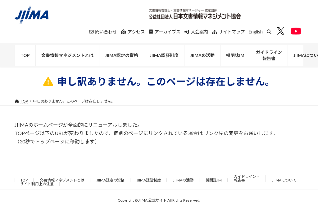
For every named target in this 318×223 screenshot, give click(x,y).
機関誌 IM (214, 180)
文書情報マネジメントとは (62, 180)
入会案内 (196, 31)
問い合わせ (103, 31)
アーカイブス (164, 31)
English (256, 31)
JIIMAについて (284, 180)
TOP (24, 180)
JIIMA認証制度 (149, 180)
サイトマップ (228, 31)
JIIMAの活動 (183, 180)
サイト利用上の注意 (37, 183)
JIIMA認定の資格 (111, 180)
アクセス (133, 31)
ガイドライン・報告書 (247, 178)
